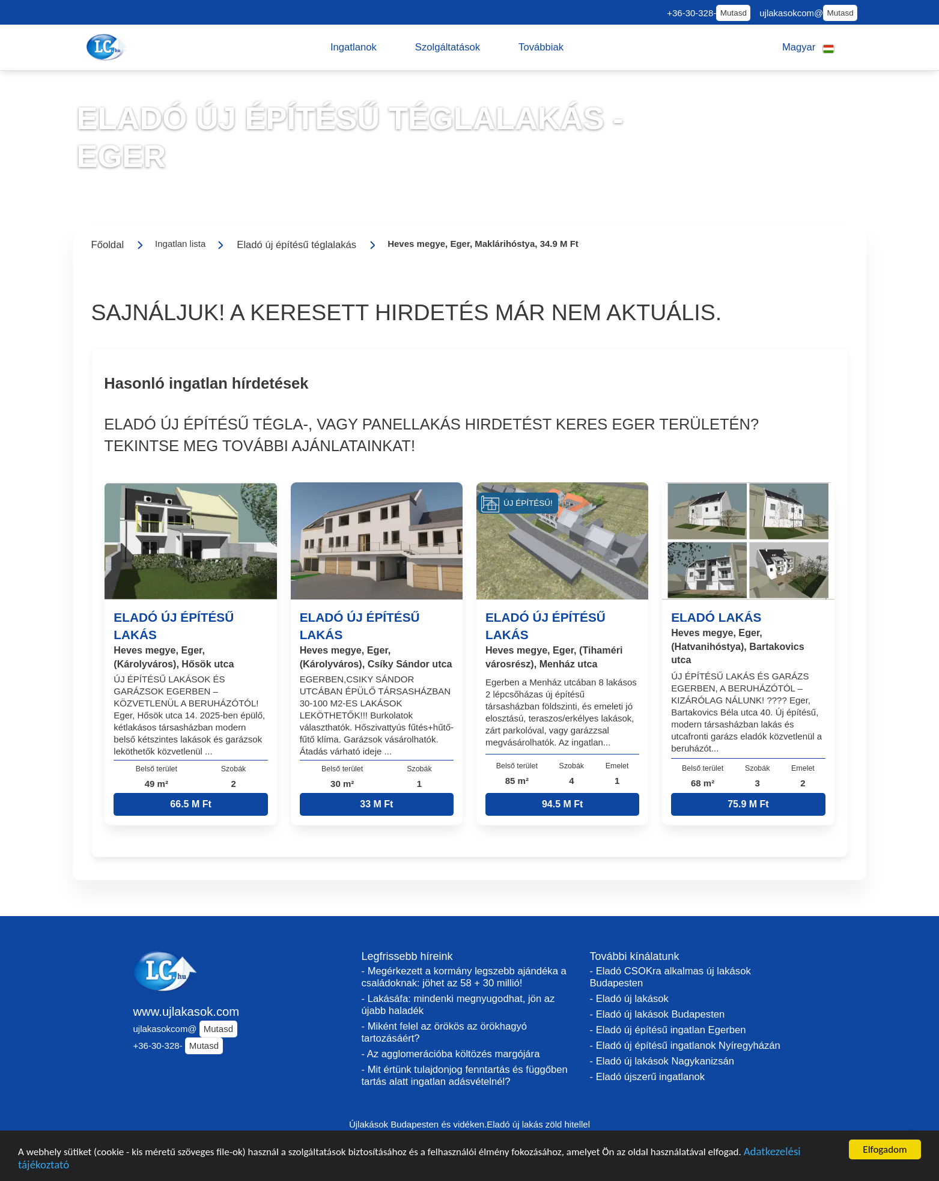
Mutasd (733, 12)
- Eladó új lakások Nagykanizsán (662, 1061)
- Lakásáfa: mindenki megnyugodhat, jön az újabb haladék (458, 1004)
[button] (353, 47)
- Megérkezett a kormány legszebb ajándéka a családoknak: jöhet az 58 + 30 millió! (464, 977)
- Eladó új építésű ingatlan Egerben (668, 1030)
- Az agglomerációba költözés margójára (451, 1054)
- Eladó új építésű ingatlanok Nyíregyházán (685, 1045)
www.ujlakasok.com (186, 1011)
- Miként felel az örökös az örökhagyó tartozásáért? (444, 1032)
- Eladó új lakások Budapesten (657, 1014)
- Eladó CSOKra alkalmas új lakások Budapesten (670, 977)
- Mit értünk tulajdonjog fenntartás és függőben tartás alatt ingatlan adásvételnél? (465, 1075)
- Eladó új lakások (629, 998)
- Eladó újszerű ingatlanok (647, 1076)
